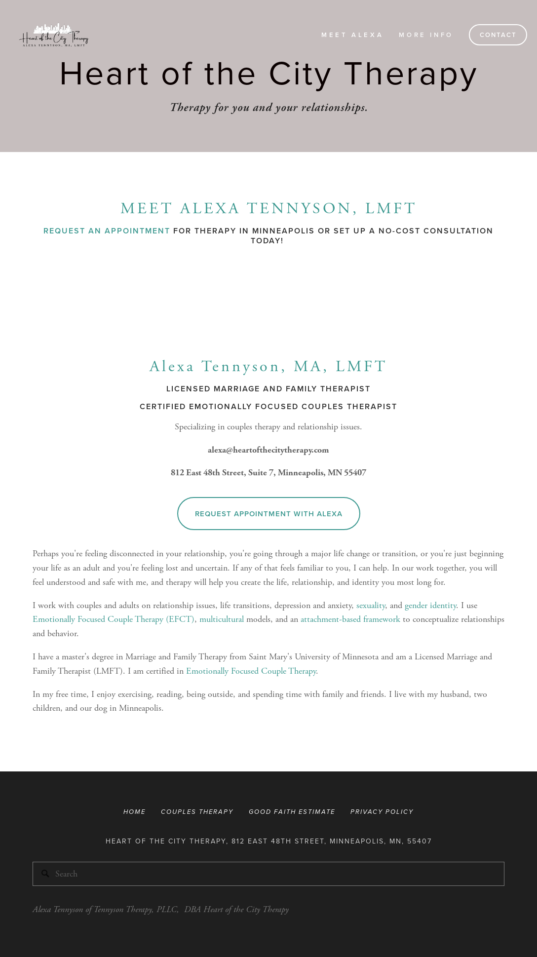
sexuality (370, 605)
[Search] (268, 874)
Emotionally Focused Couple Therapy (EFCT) (113, 619)
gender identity (430, 605)
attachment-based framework (350, 619)
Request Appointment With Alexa (269, 513)
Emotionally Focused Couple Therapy (251, 671)
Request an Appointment (106, 230)
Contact (498, 34)
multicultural (221, 619)
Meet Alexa (352, 34)
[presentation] (92, 301)
